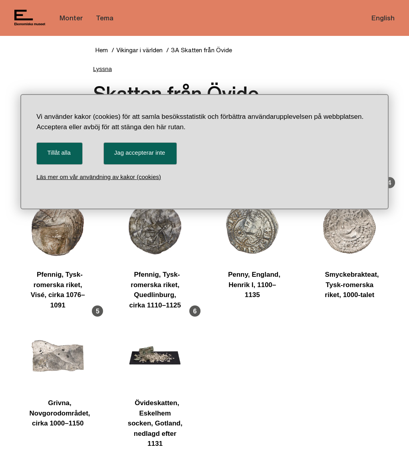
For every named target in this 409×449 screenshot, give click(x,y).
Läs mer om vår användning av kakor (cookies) (98, 176)
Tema (104, 17)
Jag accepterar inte (139, 152)
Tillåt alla (59, 152)
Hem (101, 50)
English (383, 17)
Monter (71, 17)
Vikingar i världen (139, 50)
